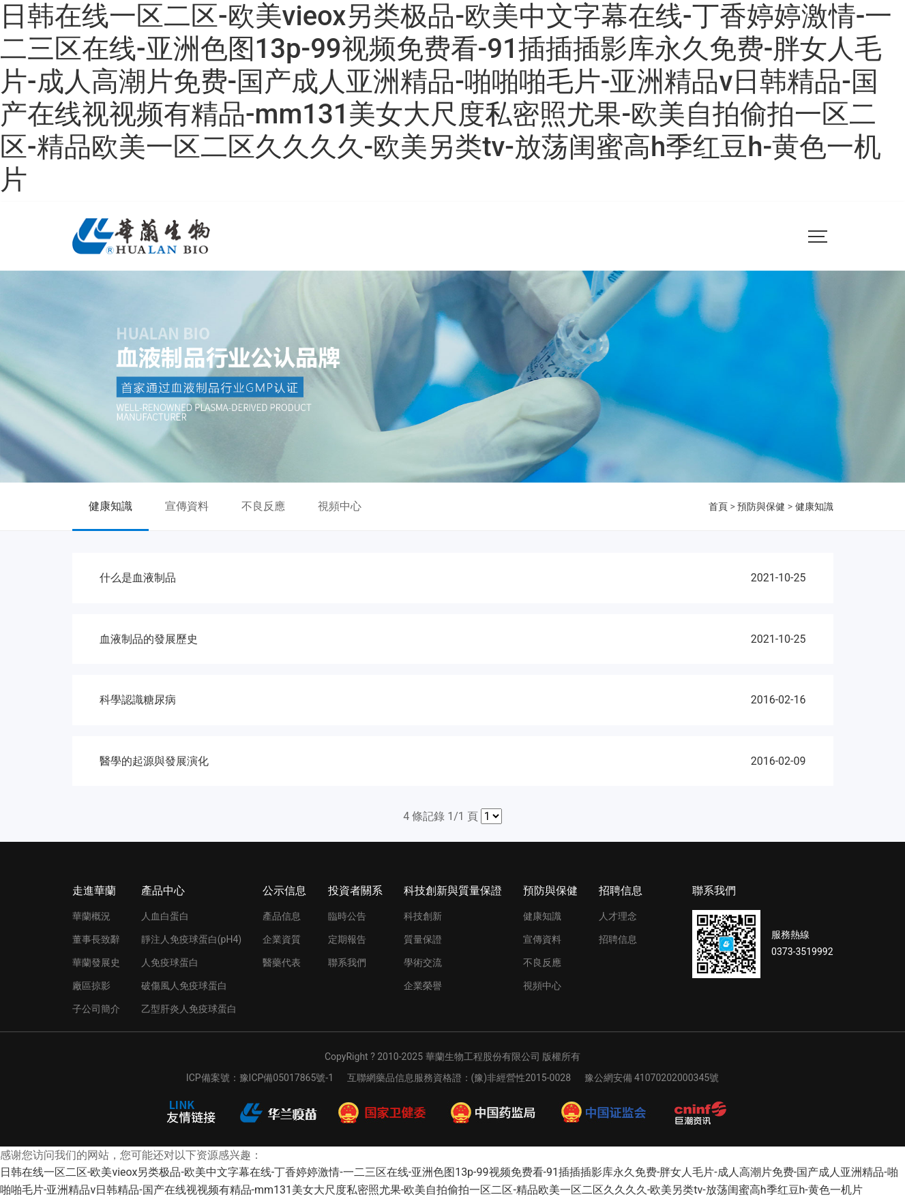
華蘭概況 (91, 916)
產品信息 (282, 916)
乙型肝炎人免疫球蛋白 (189, 1008)
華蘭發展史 (96, 962)
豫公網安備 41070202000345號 (651, 1077)
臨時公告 (347, 916)
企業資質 (282, 939)
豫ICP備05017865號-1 (286, 1077)
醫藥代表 (282, 962)
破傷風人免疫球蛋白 (184, 985)
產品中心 (163, 890)
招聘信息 (620, 890)
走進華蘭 (94, 890)
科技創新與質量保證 (453, 890)
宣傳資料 (187, 506)
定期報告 (347, 939)
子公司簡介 (96, 1008)
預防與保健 (761, 506)
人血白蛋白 (165, 916)
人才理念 (618, 916)
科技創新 (423, 916)
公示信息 (284, 890)
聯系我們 (347, 962)
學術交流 (423, 962)
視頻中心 (339, 506)
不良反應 (263, 506)
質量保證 (423, 939)
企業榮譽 (423, 985)
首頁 (718, 506)
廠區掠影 (91, 985)
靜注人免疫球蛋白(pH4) (191, 939)
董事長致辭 (96, 939)
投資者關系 (355, 890)
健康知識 (110, 506)
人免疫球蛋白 (169, 962)
